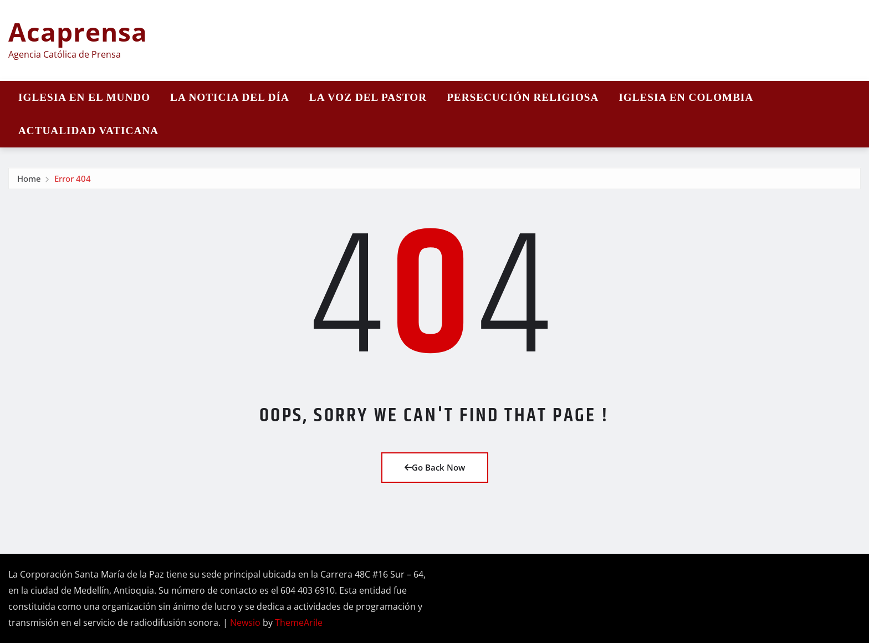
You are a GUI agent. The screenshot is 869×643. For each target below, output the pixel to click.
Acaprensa (77, 31)
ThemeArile (299, 622)
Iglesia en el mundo (84, 97)
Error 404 (72, 180)
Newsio (245, 622)
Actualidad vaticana (88, 130)
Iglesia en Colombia (685, 97)
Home (29, 180)
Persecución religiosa (523, 97)
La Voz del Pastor (368, 97)
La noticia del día (229, 97)
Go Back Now (435, 467)
